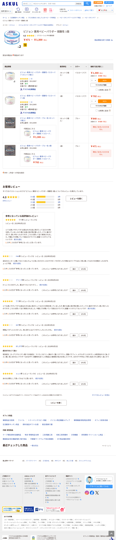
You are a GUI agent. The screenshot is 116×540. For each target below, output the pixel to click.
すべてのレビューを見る (101, 395)
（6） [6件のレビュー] (31, 79)
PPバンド (58, 461)
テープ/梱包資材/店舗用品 (12, 435)
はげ (17, 325)
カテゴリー (6, 11)
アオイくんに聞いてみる (99, 486)
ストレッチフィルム (85, 461)
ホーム (5, 18)
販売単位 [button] (65, 66)
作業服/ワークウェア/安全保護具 (41, 439)
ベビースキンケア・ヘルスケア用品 (70, 18)
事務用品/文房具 (8, 420)
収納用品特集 (89, 525)
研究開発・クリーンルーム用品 (92, 435)
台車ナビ (34, 525)
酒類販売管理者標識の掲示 (52, 496)
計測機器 (74, 435)
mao (17, 256)
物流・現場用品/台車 (32, 435)
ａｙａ (18, 373)
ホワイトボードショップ (82, 520)
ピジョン (12, 25)
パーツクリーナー (31, 461)
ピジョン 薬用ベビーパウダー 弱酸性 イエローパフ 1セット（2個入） (37, 73)
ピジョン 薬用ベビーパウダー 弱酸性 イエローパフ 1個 (37, 97)
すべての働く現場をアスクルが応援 (50, 525)
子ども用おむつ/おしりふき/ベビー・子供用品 (42, 18)
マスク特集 (66, 525)
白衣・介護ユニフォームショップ (14, 528)
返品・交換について (9, 486)
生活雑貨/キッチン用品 (17, 18)
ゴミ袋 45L (46, 461)
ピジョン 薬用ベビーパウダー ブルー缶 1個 (36, 146)
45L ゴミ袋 (70, 461)
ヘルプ (110, 6)
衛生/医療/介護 (47, 424)
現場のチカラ (25, 525)
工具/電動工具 (47, 435)
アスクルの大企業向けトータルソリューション (73, 498)
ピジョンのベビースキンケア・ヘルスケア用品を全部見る (36, 25)
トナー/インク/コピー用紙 (37, 420)
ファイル (21, 420)
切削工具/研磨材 (62, 435)
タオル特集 (96, 522)
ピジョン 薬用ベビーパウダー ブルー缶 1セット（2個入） (37, 119)
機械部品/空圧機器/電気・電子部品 (15, 439)
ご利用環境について (52, 486)
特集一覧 (74, 528)
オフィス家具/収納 (101, 420)
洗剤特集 (78, 522)
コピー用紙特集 (9, 520)
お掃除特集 (70, 522)
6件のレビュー (7, 201)
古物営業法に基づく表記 (52, 492)
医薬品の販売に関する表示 (52, 501)
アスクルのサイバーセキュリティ (31, 492)
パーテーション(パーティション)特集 (15, 522)
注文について (7, 479)
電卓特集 (36, 520)
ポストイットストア (32, 528)
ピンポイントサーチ (63, 528)
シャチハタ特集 (100, 525)
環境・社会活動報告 (31, 483)
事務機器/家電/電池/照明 (82, 420)
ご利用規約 (49, 481)
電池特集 (44, 520)
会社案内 (28, 479)
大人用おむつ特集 (77, 525)
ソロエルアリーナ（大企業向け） (73, 482)
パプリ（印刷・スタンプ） (73, 487)
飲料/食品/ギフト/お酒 (30, 424)
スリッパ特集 (87, 522)
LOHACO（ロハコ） (72, 479)
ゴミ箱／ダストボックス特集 (55, 522)
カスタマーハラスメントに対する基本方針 (31, 487)
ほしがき (19, 346)
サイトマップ (49, 479)
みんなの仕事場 (71, 490)
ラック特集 (41, 522)
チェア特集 (32, 522)
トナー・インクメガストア (23, 520)
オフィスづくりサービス (47, 528)
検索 (87, 3)
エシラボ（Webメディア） (73, 494)
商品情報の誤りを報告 (103, 40)
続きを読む (18, 239)
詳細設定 (78, 3)
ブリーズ (19, 280)
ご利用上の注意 (51, 488)
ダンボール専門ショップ (11, 525)
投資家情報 (28, 481)
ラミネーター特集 (67, 520)
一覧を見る (34, 445)
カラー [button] (81, 66)
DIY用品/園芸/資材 (63, 439)
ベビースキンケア (90, 18)
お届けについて (8, 481)
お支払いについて (8, 483)
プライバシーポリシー (53, 483)
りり (17, 301)
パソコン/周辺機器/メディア (60, 420)
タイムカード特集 (54, 520)
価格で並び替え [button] (97, 66)
